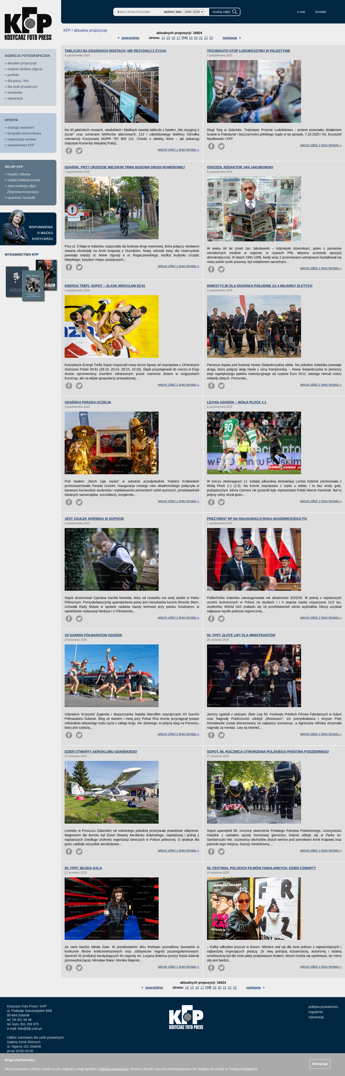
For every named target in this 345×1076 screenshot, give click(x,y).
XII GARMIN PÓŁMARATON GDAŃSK (93, 635)
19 (191, 38)
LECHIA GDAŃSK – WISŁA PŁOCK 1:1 (237, 402)
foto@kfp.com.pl (30, 1028)
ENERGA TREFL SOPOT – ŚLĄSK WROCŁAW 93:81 (105, 286)
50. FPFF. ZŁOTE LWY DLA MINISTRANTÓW (241, 635)
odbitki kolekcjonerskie (24, 180)
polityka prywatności (323, 1007)
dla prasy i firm (18, 81)
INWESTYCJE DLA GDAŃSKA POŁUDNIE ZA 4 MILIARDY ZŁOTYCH (260, 286)
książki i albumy (19, 174)
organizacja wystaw (22, 139)
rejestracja (15, 98)
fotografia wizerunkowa (24, 133)
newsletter (15, 92)
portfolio (13, 75)
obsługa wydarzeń (21, 127)
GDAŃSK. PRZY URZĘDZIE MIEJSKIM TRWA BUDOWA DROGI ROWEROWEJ (125, 167)
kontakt (321, 12)
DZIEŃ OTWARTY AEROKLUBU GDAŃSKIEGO (101, 751)
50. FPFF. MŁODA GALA (83, 868)
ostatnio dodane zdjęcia (25, 69)
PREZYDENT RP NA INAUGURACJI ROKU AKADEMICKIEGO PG (257, 519)
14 (163, 38)
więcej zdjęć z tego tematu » (178, 149)
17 (178, 38)
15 (168, 38)
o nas (301, 12)
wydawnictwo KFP (21, 145)
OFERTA (11, 120)
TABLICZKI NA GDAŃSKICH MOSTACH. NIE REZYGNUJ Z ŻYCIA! (115, 51)
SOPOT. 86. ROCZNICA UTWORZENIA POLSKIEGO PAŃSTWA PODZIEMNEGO (268, 751)
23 (211, 38)
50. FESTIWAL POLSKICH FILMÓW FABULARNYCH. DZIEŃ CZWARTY (261, 868)
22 (206, 38)
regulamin (316, 1012)
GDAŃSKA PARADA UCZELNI (88, 402)
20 (196, 38)
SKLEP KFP (14, 167)
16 (173, 38)
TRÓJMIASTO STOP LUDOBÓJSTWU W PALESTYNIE (248, 51)
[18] (185, 38)
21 (201, 38)
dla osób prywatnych (23, 87)
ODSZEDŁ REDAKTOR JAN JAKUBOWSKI (240, 167)
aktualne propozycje (22, 63)
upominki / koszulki (21, 198)
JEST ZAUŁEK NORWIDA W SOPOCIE (94, 519)
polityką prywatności (114, 1069)
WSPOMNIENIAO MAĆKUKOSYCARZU (41, 233)
